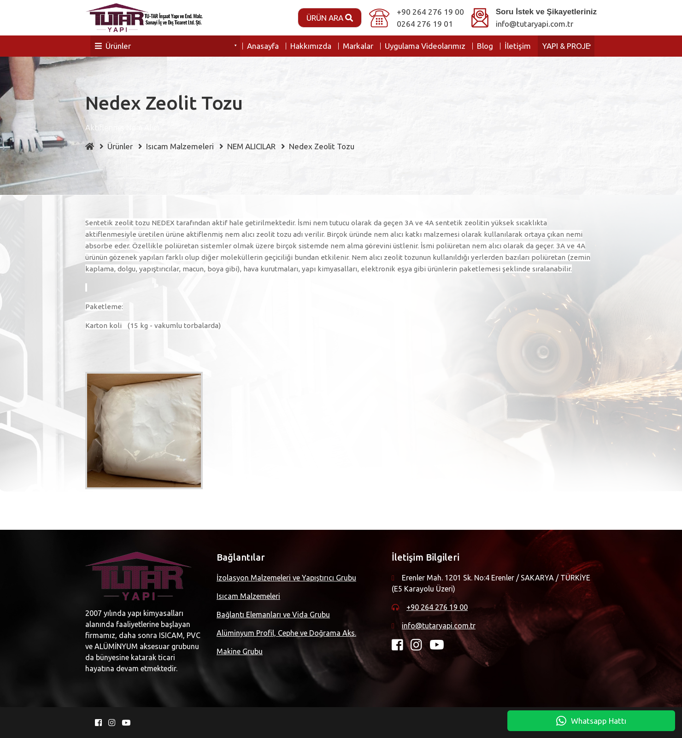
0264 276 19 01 (425, 23)
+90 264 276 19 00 (430, 11)
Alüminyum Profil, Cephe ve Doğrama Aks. (286, 633)
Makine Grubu (240, 651)
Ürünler (113, 45)
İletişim (518, 45)
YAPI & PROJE (566, 45)
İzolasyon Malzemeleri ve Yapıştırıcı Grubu (286, 578)
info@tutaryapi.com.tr (534, 23)
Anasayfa (263, 45)
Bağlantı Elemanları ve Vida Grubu (273, 614)
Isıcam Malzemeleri (248, 596)
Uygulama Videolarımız (425, 45)
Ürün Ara (329, 17)
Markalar (358, 45)
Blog (485, 45)
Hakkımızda (310, 45)
